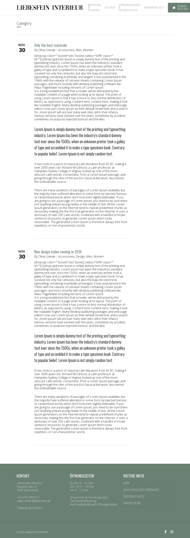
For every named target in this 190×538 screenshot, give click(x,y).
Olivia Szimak (46, 50)
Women (88, 50)
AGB (126, 483)
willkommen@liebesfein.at (33, 501)
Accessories (66, 50)
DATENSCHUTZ (133, 496)
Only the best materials (50, 45)
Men (79, 50)
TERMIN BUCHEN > (30, 508)
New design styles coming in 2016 (58, 251)
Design (80, 256)
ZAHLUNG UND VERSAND (141, 490)
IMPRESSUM (131, 503)
